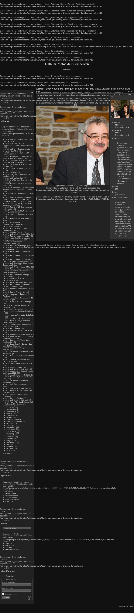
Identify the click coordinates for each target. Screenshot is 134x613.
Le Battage (11, 280)
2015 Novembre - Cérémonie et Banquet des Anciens (16, 272)
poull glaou (11, 429)
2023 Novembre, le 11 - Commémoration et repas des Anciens (18, 144)
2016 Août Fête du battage (16, 246)
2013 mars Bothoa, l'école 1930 (18, 375)
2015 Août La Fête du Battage (17, 275)
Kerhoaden (11, 415)
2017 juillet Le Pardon (14, 232)
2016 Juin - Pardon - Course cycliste (20, 255)
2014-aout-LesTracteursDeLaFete (20, 311)
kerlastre (10, 439)
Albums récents (12, 497)
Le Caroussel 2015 (14, 278)
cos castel (10, 423)
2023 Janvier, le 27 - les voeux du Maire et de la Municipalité (17, 158)
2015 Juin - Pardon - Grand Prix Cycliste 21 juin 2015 (16, 285)
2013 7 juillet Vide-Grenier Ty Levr (19, 363)
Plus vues (9, 492)
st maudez (11, 427)
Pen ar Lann (11, 410)
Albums (5, 121)
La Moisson (11, 277)
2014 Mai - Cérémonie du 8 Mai (18, 334)
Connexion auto (9, 594)
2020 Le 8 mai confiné (14, 178)
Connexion (10, 576)
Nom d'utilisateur (8, 582)
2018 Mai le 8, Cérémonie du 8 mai (19, 215)
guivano (10, 446)
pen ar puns (11, 431)
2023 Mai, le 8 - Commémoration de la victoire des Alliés (18, 150)
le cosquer (11, 433)
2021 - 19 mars (11, 172)
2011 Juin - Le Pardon (14, 398)
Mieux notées (11, 494)
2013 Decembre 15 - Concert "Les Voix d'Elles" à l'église (17, 345)
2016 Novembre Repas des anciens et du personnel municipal (18, 239)
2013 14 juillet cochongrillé (16, 359)
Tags (7, 543)
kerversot (10, 435)
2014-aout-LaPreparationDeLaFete (20, 315)
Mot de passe (7, 588)
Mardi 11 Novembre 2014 (122, 126)
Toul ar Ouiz (11, 412)
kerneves (10, 437)
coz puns (10, 448)
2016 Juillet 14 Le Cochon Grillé (18, 251)
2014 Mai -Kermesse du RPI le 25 (19, 330)
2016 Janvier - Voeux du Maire (17, 269)
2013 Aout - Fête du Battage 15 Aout (20, 355)
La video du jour (13, 226)
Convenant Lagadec (14, 421)
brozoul (9, 450)
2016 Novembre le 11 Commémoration (12, 243)
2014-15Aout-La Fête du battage (18, 302)
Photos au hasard (12, 499)
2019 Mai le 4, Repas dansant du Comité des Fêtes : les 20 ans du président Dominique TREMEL (17, 199)
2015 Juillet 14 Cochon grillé (17, 282)
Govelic (9, 417)
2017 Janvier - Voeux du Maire (17, 236)
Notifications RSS (12, 549)
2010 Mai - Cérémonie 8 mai (17, 400)
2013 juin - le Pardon (14, 367)
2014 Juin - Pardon (13, 328)
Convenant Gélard (14, 419)
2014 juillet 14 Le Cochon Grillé (18, 319)
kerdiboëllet (11, 442)
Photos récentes (12, 496)
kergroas (10, 441)
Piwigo (131, 606)
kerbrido (10, 444)
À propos (9, 547)
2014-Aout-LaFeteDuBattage (18, 309)
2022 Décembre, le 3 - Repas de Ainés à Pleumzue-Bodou (17, 161)
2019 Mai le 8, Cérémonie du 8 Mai (19, 193)
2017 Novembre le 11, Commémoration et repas (13, 223)
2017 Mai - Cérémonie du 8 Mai (18, 234)
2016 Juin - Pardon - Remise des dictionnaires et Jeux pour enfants (17, 260)
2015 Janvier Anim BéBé (15, 292)
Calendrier (10, 501)
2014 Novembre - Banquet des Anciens (67, 88)
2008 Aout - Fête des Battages (17, 402)
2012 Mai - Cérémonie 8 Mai (17, 388)
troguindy (10, 425)
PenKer (9, 413)
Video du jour (12, 361)
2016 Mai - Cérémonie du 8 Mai (18, 267)
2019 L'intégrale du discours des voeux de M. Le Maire (17, 204)
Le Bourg (10, 408)
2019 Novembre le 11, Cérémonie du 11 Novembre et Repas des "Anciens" (18, 189)
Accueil (40, 88)
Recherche (10, 545)
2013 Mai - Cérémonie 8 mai (17, 369)
